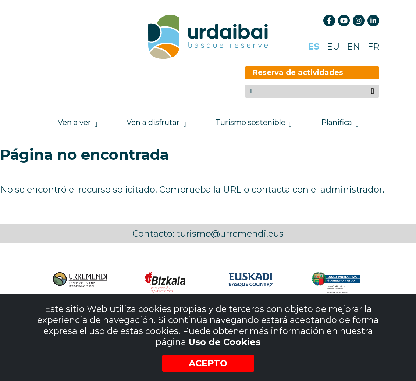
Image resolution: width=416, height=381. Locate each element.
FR (373, 46)
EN (353, 46)
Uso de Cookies (224, 342)
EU (333, 46)
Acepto (208, 363)
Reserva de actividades (284, 72)
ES (313, 46)
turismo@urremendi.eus (230, 233)
